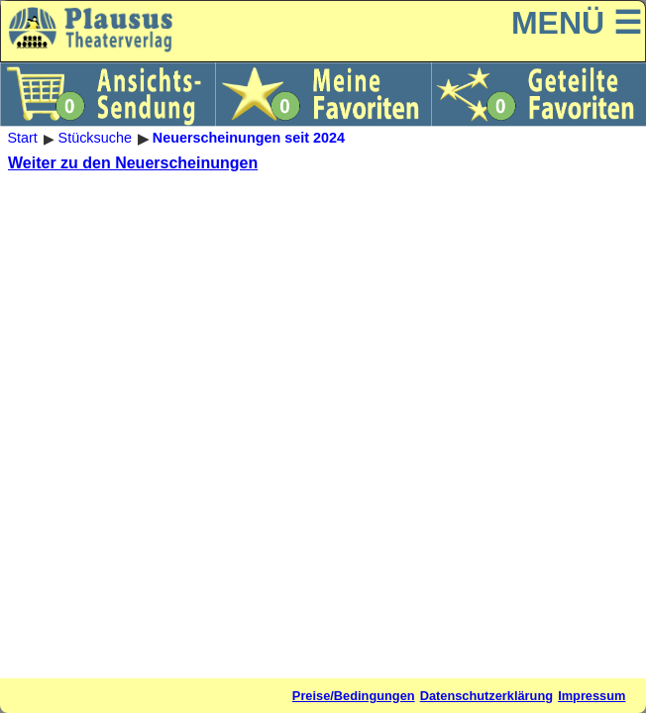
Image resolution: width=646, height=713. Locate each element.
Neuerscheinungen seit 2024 (249, 139)
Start (22, 139)
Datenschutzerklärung (486, 695)
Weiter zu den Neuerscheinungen (133, 162)
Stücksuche (95, 139)
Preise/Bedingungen (353, 695)
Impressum (591, 695)
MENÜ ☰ (576, 23)
